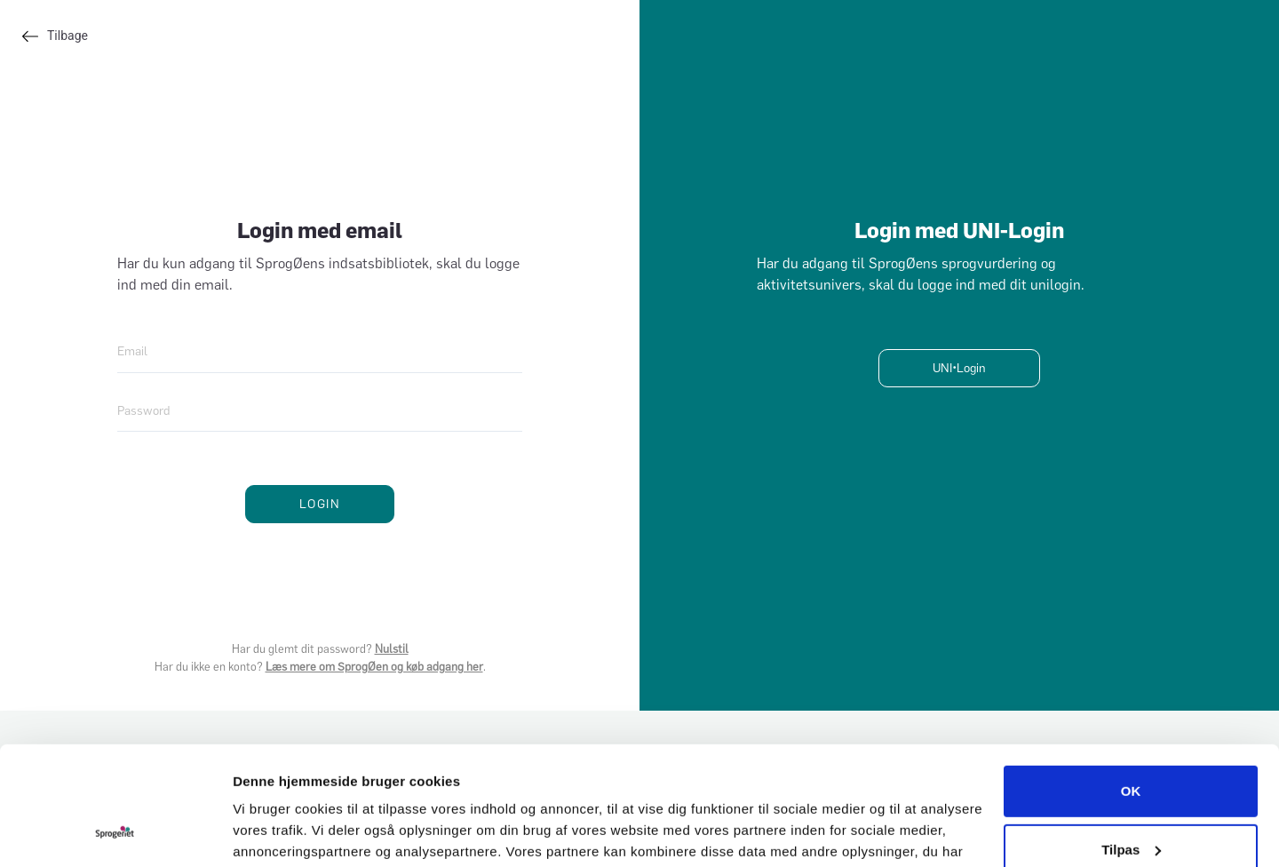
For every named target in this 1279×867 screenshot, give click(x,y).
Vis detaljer (269, 831)
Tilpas (1131, 737)
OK (1131, 680)
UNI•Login (959, 368)
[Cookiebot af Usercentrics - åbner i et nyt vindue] (115, 832)
